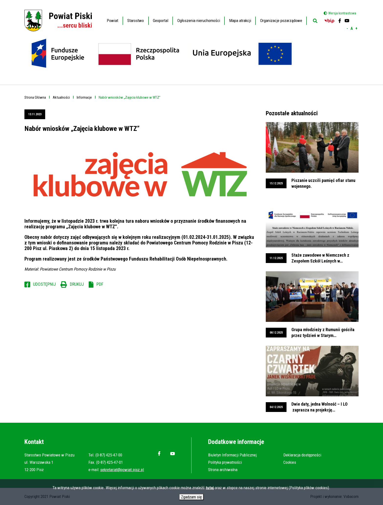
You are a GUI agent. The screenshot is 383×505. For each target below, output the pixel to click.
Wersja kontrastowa (342, 13)
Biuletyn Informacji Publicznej (232, 454)
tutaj (210, 488)
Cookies (289, 462)
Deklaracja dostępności (302, 454)
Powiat (112, 17)
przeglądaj (312, 155)
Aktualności (61, 97)
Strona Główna (35, 97)
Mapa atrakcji (240, 20)
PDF (99, 284)
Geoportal (161, 17)
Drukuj (77, 284)
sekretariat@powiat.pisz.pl (122, 469)
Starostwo (136, 17)
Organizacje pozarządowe (281, 20)
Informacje (84, 97)
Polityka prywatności (225, 462)
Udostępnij (44, 284)
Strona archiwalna (222, 469)
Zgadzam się (191, 497)
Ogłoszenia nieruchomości (198, 20)
